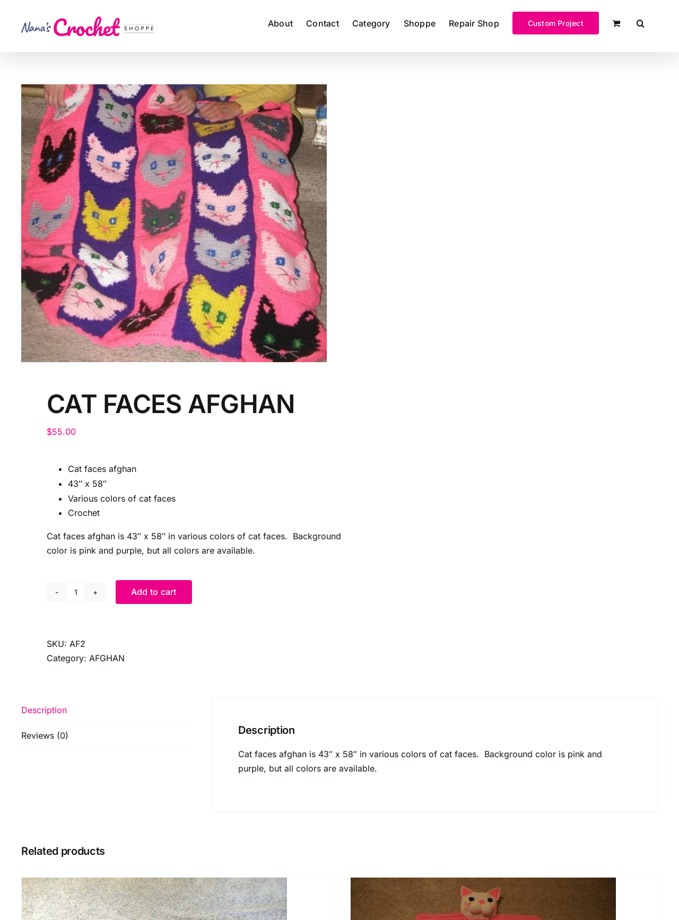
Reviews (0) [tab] (44, 735)
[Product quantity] (75, 592)
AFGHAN (107, 658)
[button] (641, 22)
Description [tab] (44, 710)
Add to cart (154, 591)
